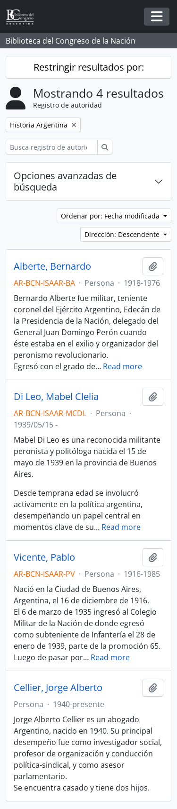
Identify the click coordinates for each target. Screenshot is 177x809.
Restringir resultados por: (89, 67)
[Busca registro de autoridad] (52, 147)
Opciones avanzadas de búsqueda (65, 181)
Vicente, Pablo (44, 557)
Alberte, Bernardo (52, 266)
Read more (122, 366)
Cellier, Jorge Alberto (58, 687)
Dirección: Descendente (122, 234)
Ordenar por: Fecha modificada (111, 215)
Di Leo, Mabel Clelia (56, 396)
